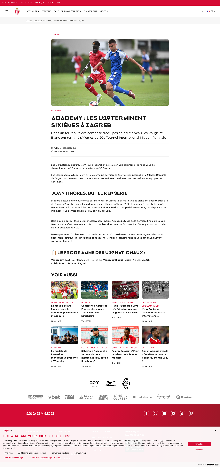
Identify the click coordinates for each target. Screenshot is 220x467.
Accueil (29, 20)
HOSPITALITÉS (54, 3)
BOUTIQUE (39, 3)
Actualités (38, 20)
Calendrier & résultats (67, 11)
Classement (90, 11)
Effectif (46, 11)
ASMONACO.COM (9, 3)
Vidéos (104, 11)
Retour (56, 34)
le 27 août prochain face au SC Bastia (89, 168)
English (8, 430)
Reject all (199, 450)
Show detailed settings (13, 457)
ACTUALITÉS (33, 11)
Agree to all (199, 444)
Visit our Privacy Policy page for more (44, 457)
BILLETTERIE (26, 3)
